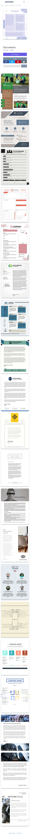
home (2, 5)
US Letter (18, 5)
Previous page (12, 833)
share (15, 59)
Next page (19, 833)
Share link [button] (24, 66)
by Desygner (6, 50)
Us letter (12, 50)
